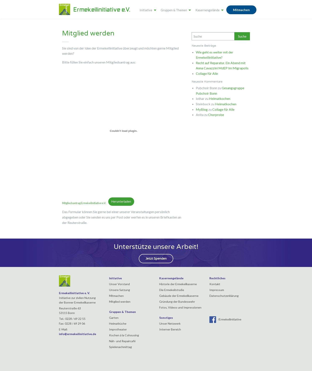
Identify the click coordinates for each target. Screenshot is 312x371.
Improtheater (118, 329)
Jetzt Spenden (156, 258)
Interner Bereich (170, 329)
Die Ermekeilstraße (171, 290)
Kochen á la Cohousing (124, 335)
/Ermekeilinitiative (225, 319)
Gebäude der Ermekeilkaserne (179, 295)
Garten (113, 317)
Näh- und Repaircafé (122, 341)
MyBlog (202, 109)
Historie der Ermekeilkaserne (178, 284)
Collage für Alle (207, 73)
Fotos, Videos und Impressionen (180, 307)
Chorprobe (216, 115)
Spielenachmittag (120, 347)
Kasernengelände (207, 10)
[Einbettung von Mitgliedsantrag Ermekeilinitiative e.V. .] (123, 131)
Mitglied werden (119, 301)
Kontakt (214, 284)
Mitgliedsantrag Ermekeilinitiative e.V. (85, 203)
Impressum (216, 290)
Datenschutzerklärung (224, 295)
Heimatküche (117, 323)
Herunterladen (121, 201)
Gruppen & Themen (174, 10)
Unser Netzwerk (170, 323)
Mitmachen (241, 10)
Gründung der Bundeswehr (177, 301)
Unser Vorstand (119, 284)
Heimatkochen (219, 98)
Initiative (146, 10)
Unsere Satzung (119, 290)
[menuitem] (146, 9)
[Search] (213, 36)
